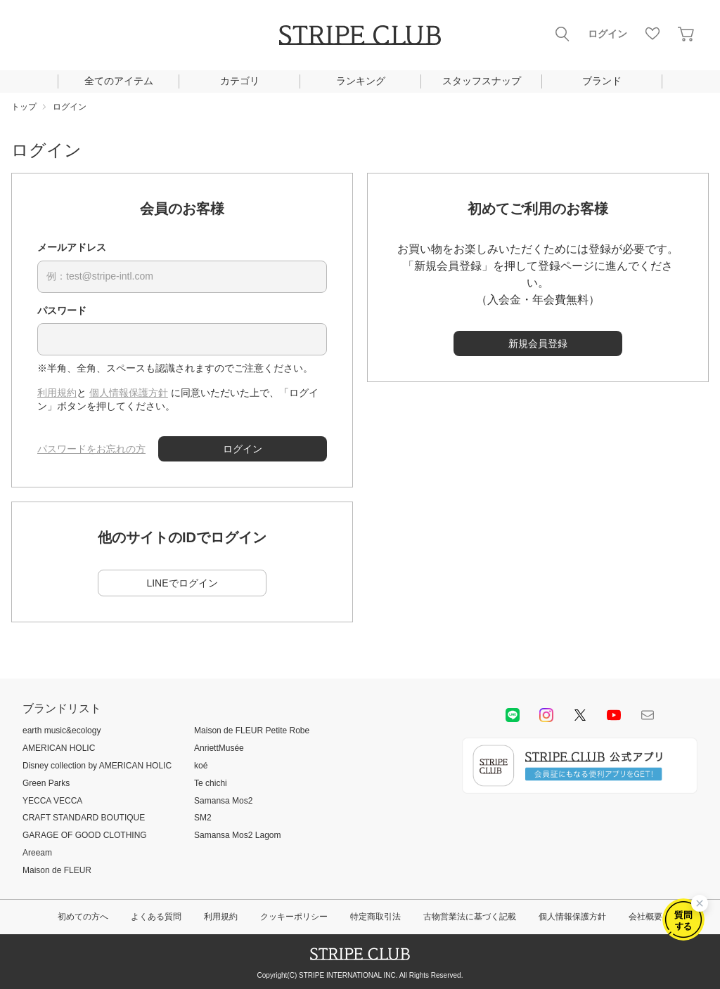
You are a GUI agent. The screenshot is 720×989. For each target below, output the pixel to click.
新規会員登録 (537, 343)
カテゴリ (239, 80)
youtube (614, 715)
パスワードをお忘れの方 (91, 448)
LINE (513, 715)
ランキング (360, 80)
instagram (546, 715)
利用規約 (57, 392)
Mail (648, 715)
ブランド (602, 80)
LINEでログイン (181, 583)
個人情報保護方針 (128, 392)
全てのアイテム (118, 80)
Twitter (580, 715)
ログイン (607, 33)
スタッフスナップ (481, 80)
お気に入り (652, 33)
